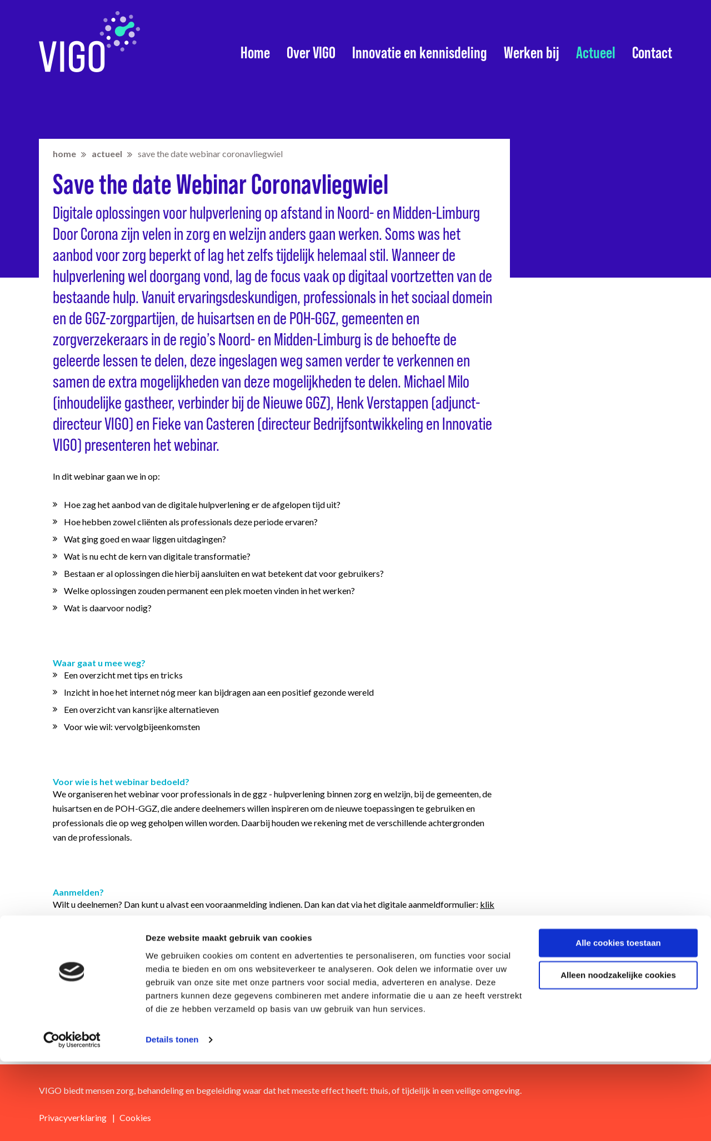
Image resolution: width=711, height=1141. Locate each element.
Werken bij (531, 52)
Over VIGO (311, 52)
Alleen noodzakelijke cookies (618, 1054)
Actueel (595, 52)
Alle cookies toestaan (617, 1022)
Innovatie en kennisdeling (419, 52)
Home (255, 52)
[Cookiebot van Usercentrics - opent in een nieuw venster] (72, 1119)
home (64, 153)
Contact (652, 52)
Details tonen (172, 1119)
